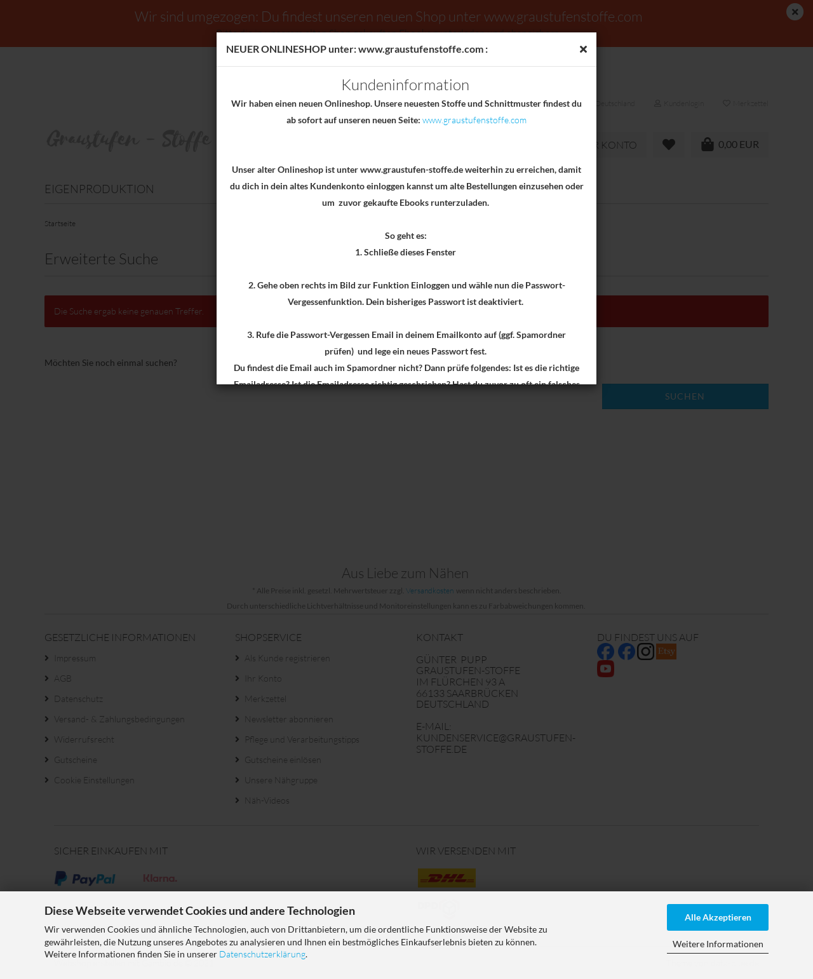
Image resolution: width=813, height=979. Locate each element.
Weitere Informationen (718, 943)
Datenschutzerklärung (262, 954)
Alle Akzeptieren (718, 917)
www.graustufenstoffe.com (474, 119)
